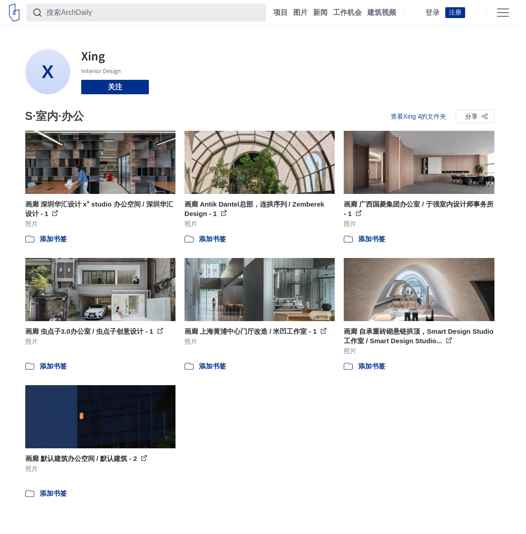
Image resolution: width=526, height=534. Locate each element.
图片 (300, 13)
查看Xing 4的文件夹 (419, 116)
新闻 (320, 13)
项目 (280, 13)
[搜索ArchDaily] (153, 12)
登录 (432, 13)
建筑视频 (381, 13)
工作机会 (347, 13)
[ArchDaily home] (14, 13)
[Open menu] (503, 12)
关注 (115, 87)
